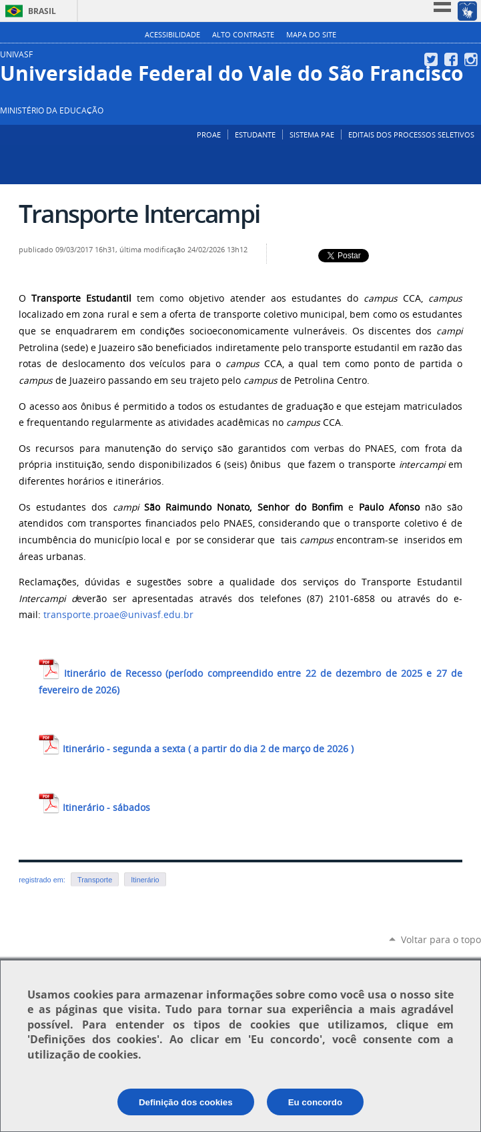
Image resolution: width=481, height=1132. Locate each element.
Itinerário (145, 880)
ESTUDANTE (255, 134)
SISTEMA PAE (312, 134)
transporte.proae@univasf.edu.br (118, 615)
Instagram (472, 59)
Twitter (432, 59)
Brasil (42, 11)
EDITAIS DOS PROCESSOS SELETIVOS (411, 134)
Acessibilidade (172, 34)
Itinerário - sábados (94, 808)
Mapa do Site (311, 34)
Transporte (94, 880)
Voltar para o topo (441, 939)
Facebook (452, 59)
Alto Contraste (243, 34)
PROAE (209, 134)
